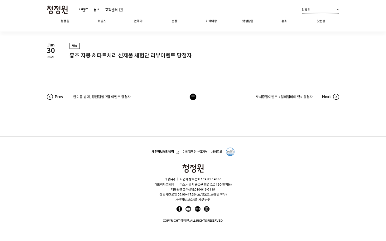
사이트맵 (216, 152)
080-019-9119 (205, 189)
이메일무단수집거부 (195, 152)
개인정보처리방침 (163, 152)
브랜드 (83, 10)
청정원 (320, 11)
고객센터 (111, 10)
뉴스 (97, 10)
